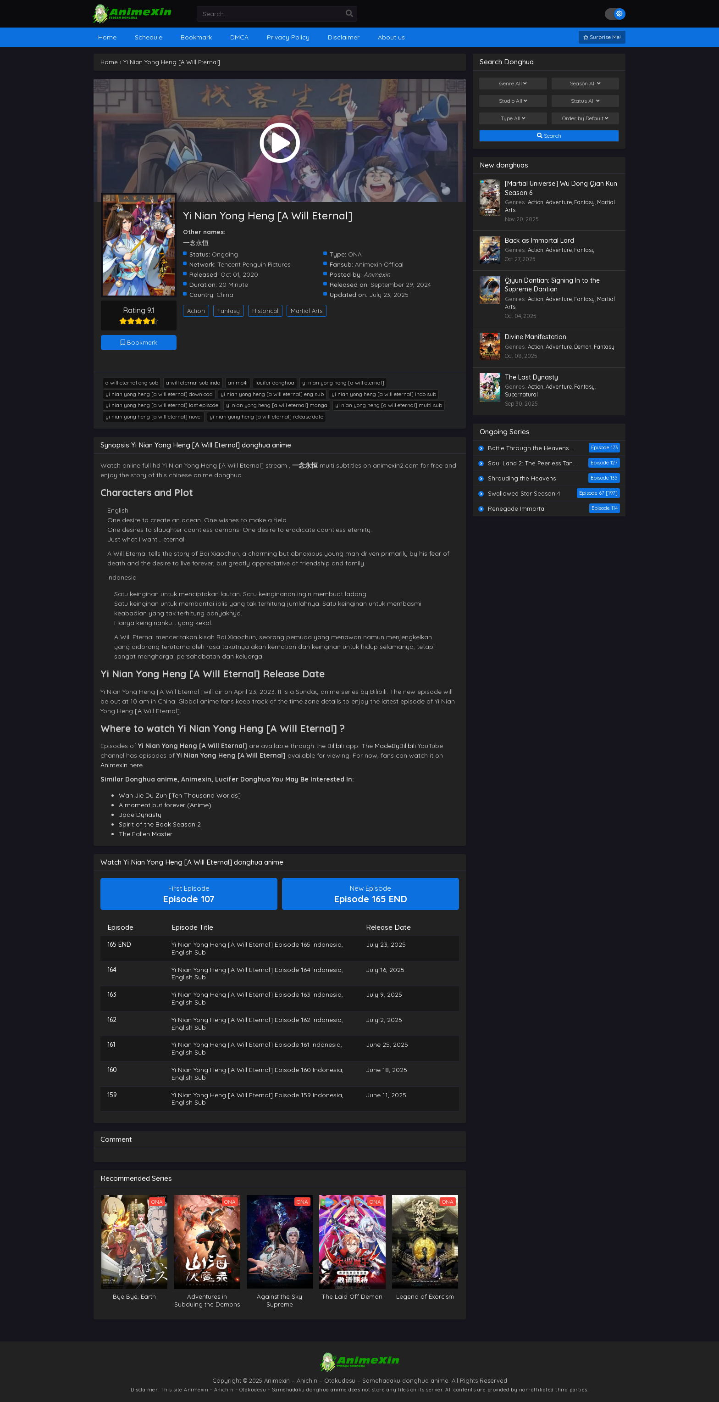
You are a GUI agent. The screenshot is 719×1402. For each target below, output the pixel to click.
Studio (513, 101)
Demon (583, 346)
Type (513, 118)
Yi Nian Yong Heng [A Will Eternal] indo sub (384, 394)
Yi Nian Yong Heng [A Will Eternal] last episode (161, 405)
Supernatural (521, 394)
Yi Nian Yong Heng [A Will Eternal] (343, 382)
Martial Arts (306, 310)
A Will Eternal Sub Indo (193, 382)
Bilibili (335, 746)
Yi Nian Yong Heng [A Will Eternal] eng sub (272, 394)
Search (549, 136)
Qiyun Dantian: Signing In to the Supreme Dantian (552, 285)
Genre (513, 83)
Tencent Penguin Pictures (254, 264)
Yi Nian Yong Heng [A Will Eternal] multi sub (388, 405)
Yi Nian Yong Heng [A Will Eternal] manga (276, 405)
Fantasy (228, 310)
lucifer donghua (274, 382)
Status (585, 101)
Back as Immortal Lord (539, 240)
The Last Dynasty (531, 377)
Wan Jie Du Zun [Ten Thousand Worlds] (180, 795)
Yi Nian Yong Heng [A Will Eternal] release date (266, 416)
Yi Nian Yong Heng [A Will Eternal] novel (153, 416)
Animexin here (121, 765)
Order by (585, 118)
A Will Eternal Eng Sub (131, 382)
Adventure (559, 202)
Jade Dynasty (140, 814)
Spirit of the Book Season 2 (160, 824)
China (224, 294)
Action (196, 310)
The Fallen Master (145, 834)
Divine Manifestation (535, 337)
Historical (265, 310)
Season (585, 83)
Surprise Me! (602, 37)
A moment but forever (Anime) (165, 805)
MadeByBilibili (395, 746)
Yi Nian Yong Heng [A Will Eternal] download (159, 394)
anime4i (238, 382)
